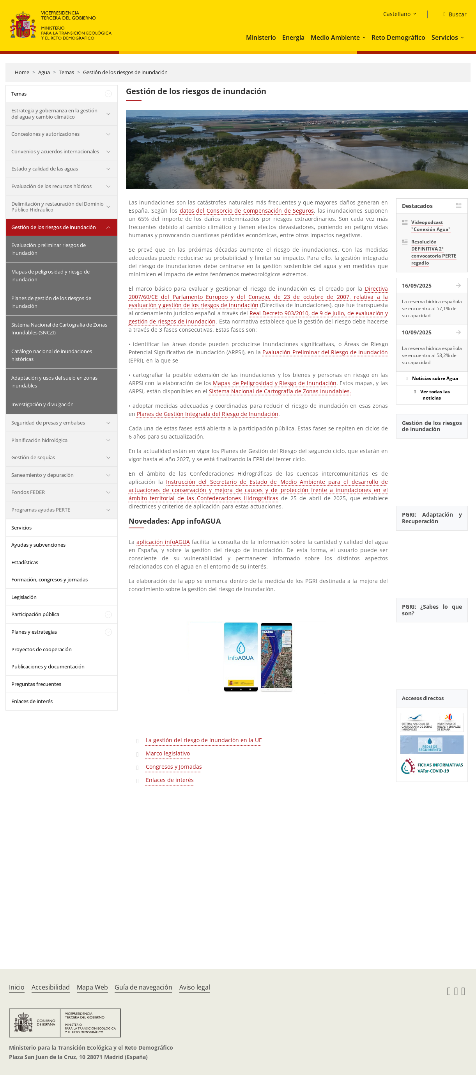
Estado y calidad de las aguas (44, 168)
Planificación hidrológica (39, 440)
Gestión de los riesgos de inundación (125, 72)
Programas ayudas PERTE (40, 509)
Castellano (397, 14)
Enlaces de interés (32, 701)
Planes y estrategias (34, 631)
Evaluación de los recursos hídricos (51, 186)
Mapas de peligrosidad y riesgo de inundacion (50, 275)
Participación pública (35, 614)
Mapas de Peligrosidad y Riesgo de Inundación (274, 383)
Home (22, 72)
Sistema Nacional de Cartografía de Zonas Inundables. (280, 391)
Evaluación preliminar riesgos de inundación (48, 249)
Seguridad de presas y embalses (48, 422)
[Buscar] (451, 14)
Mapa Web (92, 987)
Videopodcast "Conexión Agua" (431, 226)
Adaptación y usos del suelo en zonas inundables (54, 381)
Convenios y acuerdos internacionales (55, 151)
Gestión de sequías (33, 457)
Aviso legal (194, 987)
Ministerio (261, 37)
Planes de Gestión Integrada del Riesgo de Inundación (207, 414)
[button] (364, 37)
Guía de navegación (143, 987)
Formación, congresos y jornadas (49, 579)
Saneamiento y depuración (42, 474)
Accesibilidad (51, 987)
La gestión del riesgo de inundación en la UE (204, 740)
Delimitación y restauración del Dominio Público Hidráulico (57, 206)
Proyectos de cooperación (41, 649)
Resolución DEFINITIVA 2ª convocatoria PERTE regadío (434, 252)
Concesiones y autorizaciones (45, 133)
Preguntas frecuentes (36, 684)
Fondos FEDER (28, 492)
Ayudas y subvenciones (38, 544)
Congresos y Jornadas (174, 766)
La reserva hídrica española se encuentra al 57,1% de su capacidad (432, 308)
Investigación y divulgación (42, 404)
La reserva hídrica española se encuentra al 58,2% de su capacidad (432, 355)
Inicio (17, 987)
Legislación (24, 597)
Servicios (445, 37)
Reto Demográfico (398, 37)
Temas (66, 72)
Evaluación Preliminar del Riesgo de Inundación (325, 352)
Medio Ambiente (335, 37)
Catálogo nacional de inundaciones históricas (51, 355)
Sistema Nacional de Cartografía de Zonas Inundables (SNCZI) (59, 328)
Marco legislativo (168, 753)
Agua (44, 72)
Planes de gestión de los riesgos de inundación (51, 302)
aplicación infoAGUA (163, 541)
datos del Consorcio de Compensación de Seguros (247, 210)
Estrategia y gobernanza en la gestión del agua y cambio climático (54, 113)
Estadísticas (24, 562)
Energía (293, 37)
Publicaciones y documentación (48, 666)
